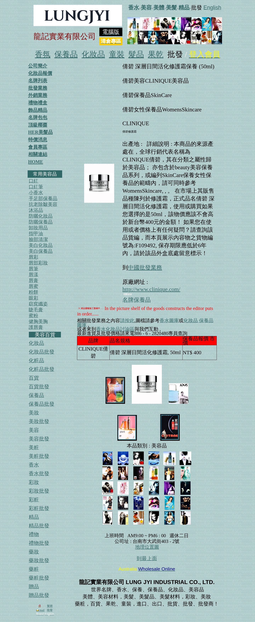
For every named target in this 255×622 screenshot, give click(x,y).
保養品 (66, 54)
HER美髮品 (40, 132)
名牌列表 (37, 80)
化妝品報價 (40, 73)
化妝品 (93, 54)
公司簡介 (37, 65)
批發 (50, 610)
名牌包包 (37, 117)
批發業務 (37, 88)
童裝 (116, 54)
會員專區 (37, 147)
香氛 (42, 54)
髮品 (136, 54)
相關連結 (37, 154)
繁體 (50, 605)
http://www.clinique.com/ (151, 289)
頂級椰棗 (37, 125)
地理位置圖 (147, 547)
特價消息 (37, 139)
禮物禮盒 (37, 102)
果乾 (155, 54)
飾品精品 (37, 110)
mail (40, 610)
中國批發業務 (145, 267)
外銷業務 (37, 95)
